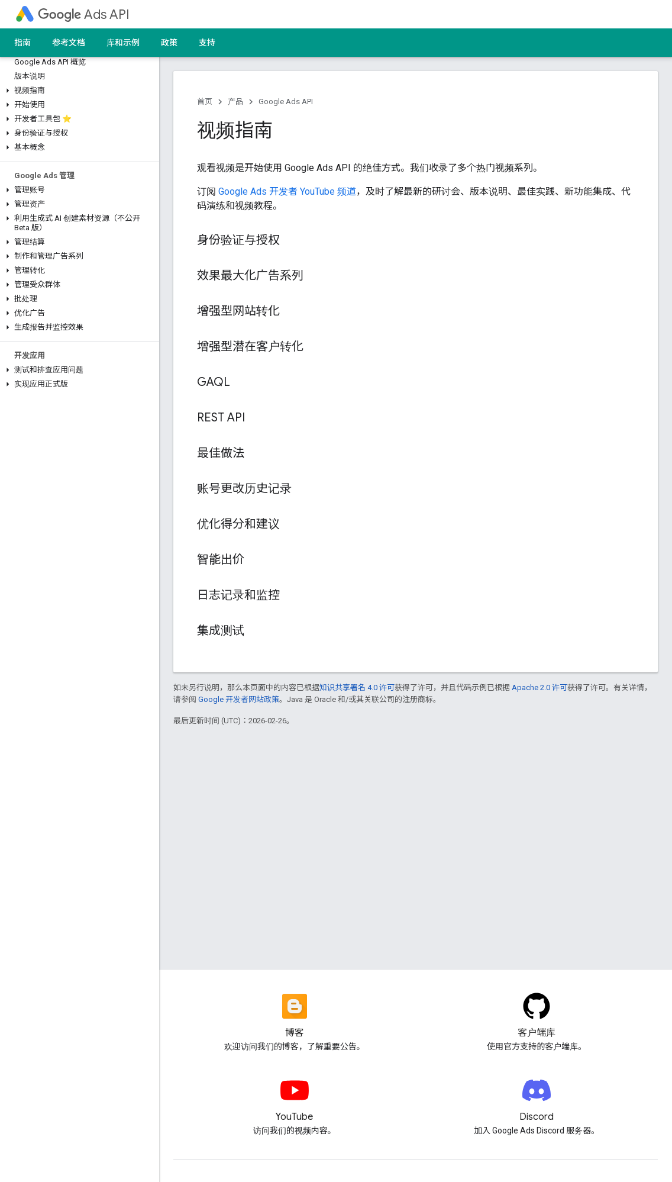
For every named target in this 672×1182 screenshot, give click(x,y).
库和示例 (123, 42)
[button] (77, 90)
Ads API (84, 14)
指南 (22, 42)
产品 (235, 101)
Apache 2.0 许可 (539, 687)
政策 (169, 42)
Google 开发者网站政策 (238, 699)
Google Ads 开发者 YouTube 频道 (287, 191)
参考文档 (68, 42)
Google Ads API (286, 101)
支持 (207, 42)
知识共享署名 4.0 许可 (357, 687)
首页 (204, 101)
